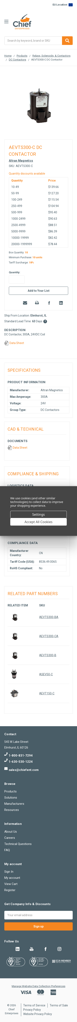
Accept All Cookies (39, 522)
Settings (38, 514)
